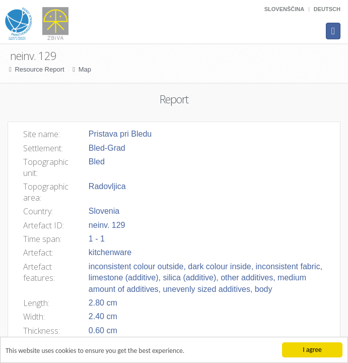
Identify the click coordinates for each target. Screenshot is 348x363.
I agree (312, 349)
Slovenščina (284, 9)
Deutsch (327, 9)
